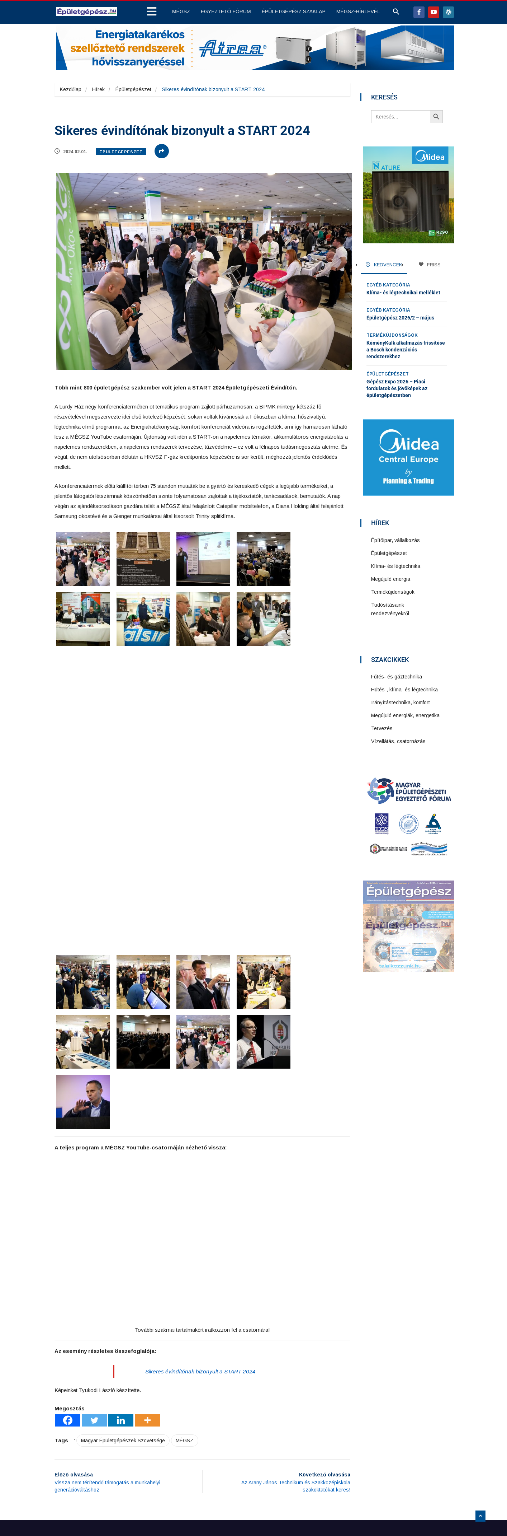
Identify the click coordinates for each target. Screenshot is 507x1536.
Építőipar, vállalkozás (396, 538)
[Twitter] (94, 1321)
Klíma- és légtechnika (396, 564)
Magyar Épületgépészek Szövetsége (123, 1341)
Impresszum (205, 1471)
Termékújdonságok (392, 334)
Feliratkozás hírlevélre (353, 1445)
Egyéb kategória (388, 283)
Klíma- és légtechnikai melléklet (403, 291)
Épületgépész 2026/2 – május (400, 316)
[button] (396, 13)
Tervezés (382, 726)
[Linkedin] (120, 1321)
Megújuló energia (391, 577)
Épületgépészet (133, 89)
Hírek (98, 89)
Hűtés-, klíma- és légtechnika (405, 688)
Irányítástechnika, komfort (401, 701)
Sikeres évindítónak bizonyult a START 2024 (200, 1272)
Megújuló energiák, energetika (406, 713)
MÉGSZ (185, 1341)
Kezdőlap (70, 89)
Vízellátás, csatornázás (399, 739)
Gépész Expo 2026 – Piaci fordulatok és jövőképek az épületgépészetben (396, 387)
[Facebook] (67, 1321)
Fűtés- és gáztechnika (397, 675)
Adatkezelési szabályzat (219, 1445)
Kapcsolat (203, 1462)
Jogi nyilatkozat (210, 1454)
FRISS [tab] (430, 264)
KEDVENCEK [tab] (384, 264)
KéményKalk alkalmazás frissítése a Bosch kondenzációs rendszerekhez (405, 348)
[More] (147, 1321)
